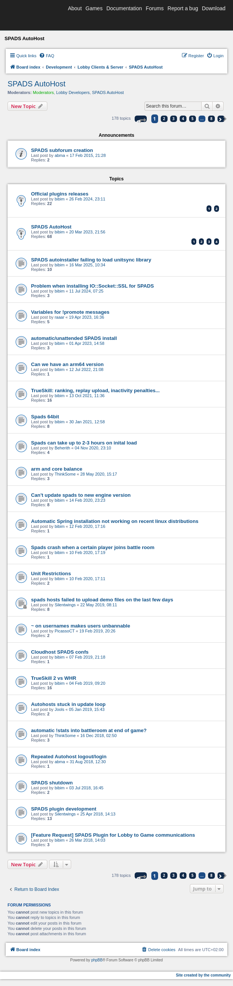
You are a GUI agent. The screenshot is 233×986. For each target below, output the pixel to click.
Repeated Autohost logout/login (69, 756)
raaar (59, 317)
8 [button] (211, 118)
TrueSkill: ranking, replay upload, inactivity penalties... (95, 390)
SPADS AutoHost (36, 84)
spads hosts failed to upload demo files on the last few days (102, 600)
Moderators (43, 92)
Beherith (62, 448)
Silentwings (65, 605)
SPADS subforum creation (62, 150)
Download (213, 8)
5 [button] (192, 118)
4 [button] (183, 118)
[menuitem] (46, 55)
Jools (59, 709)
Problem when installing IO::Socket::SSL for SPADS (92, 286)
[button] (141, 119)
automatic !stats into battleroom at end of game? (89, 730)
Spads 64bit (45, 416)
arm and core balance (56, 469)
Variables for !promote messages (70, 312)
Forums (154, 8)
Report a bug (183, 8)
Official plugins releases (60, 194)
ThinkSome (65, 474)
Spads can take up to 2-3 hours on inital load (84, 443)
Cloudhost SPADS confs (60, 652)
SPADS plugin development (63, 809)
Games (94, 8)
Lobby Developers (73, 92)
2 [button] (164, 118)
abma (59, 155)
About (75, 8)
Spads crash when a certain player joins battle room (92, 547)
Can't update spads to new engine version (80, 495)
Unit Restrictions (51, 573)
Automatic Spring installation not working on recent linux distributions (115, 521)
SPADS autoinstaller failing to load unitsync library (91, 260)
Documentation (124, 8)
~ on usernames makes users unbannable (80, 626)
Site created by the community (203, 975)
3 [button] (173, 118)
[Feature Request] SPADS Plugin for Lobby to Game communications (113, 835)
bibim (59, 199)
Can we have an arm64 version (67, 364)
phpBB (97, 960)
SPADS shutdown (52, 783)
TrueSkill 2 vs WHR (53, 678)
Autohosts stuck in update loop (68, 704)
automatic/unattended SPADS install (74, 338)
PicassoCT (64, 631)
